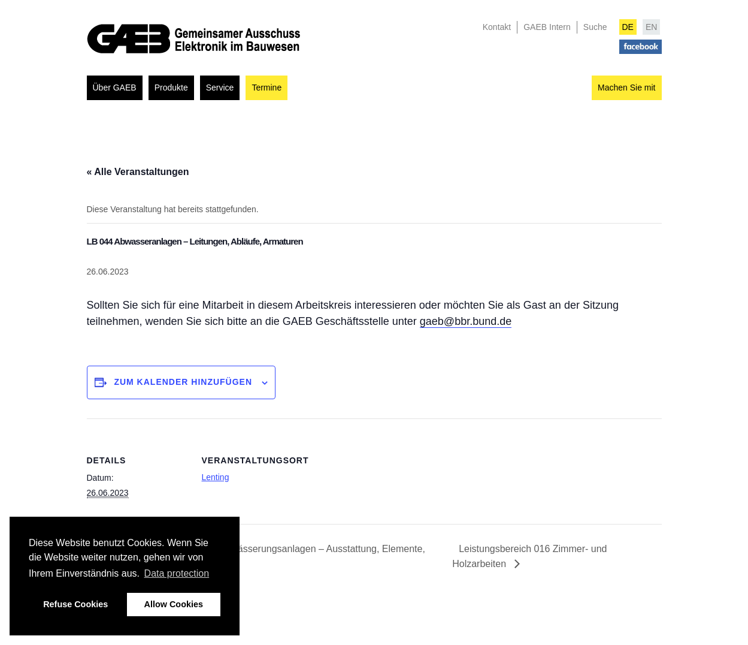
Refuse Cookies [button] (75, 604)
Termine (266, 87)
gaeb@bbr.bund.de (465, 321)
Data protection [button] (177, 573)
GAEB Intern (547, 27)
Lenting (215, 477)
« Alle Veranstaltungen (138, 172)
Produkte (171, 87)
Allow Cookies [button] (173, 604)
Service (220, 87)
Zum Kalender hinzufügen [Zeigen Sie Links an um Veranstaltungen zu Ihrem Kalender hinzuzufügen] (183, 382)
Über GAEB (115, 87)
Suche (595, 27)
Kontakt (497, 27)
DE (628, 27)
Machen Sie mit (626, 87)
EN (651, 27)
